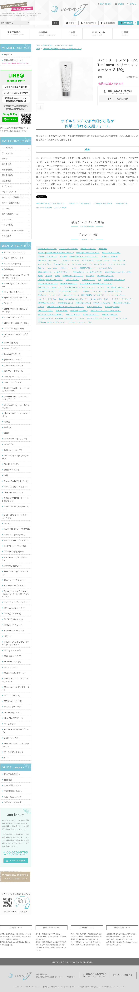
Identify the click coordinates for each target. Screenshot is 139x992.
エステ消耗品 (7, 147)
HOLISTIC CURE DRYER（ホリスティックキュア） (65, 307)
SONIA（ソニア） (72, 279)
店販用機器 (6, 180)
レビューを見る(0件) (44, 207)
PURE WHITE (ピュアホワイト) (92, 295)
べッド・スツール (9, 191)
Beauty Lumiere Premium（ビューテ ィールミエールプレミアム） (84, 299)
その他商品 (6, 236)
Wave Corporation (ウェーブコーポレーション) (62, 48)
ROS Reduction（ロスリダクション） (52, 322)
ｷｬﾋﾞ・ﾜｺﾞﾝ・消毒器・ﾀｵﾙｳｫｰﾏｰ (15, 197)
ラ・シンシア (79, 318)
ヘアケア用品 (7, 225)
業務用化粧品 (7, 169)
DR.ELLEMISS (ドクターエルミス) (50, 287)
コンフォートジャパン (117, 264)
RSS (118, 987)
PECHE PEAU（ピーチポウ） (69, 291)
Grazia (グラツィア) (61, 264)
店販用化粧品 (48, 45)
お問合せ (131, 4)
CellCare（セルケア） (105, 276)
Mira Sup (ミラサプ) (112, 307)
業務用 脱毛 (6, 164)
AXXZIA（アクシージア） (47, 249)
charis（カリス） (119, 260)
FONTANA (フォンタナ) (46, 303)
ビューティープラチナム (47, 299)
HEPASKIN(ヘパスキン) (121, 303)
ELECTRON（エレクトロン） (48, 260)
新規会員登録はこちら (13, 60)
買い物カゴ (130, 23)
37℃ (90, 322)
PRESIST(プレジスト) (83, 303)
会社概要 (119, 4)
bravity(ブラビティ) (65, 303)
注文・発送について (13, 796)
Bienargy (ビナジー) (71, 295)
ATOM (123, 987)
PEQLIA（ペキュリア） (102, 303)
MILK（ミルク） (62, 310)
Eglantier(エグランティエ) (47, 256)
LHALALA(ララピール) (63, 318)
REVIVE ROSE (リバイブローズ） (99, 318)
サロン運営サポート (13, 785)
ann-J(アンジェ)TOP (21, 987)
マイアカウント (90, 23)
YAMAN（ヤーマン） (110, 314)
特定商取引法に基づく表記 (89, 987)
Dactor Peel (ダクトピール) (114, 279)
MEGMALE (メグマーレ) (79, 310)
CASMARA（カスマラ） (71, 260)
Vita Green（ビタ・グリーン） (49, 295)
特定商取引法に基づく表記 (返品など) (50, 203)
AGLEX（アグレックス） (68, 249)
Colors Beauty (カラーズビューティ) (96, 260)
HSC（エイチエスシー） (111, 252)
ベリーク (41, 307)
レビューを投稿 (60, 207)
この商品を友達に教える (103, 203)
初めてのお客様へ (105, 4)
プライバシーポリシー (68, 987)
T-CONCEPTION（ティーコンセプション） (96, 283)
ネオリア (101, 287)
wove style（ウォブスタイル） (88, 252)
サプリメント (7, 186)
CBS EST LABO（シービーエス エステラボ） (96, 268)
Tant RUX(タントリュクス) (47, 283)
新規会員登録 (109, 23)
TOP (38, 45)
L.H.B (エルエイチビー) (109, 256)
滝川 (99, 279)
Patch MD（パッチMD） (47, 291)
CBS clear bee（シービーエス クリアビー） (54, 272)
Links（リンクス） (121, 318)
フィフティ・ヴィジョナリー (122, 299)
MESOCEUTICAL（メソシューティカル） (106, 310)
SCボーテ (63, 256)
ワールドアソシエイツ (77, 322)
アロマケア (6, 208)
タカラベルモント (88, 279)
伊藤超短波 (103, 249)
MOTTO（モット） (73, 314)
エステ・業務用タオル (11, 203)
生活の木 (48, 276)
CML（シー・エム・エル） (48, 268)
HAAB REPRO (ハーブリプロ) (118, 287)
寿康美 (40, 276)
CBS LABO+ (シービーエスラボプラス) (87, 272)
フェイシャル (7, 153)
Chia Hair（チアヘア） (68, 283)
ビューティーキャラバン (116, 295)
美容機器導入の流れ (13, 791)
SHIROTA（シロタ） (45, 310)
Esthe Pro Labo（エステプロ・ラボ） (84, 256)
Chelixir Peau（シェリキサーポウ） (118, 272)
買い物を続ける (121, 203)
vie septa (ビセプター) (113, 291)
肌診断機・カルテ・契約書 (13, 230)
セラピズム (90, 276)
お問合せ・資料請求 (13, 802)
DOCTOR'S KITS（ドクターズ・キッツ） (80, 287)
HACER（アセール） (88, 249)
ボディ (4, 158)
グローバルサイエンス (97, 264)
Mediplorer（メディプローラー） (50, 314)
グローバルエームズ (78, 264)
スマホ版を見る (107, 987)
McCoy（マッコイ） (94, 307)
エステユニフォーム (10, 214)
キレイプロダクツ (44, 264)
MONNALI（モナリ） (91, 314)
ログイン (72, 23)
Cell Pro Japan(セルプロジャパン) (50, 279)
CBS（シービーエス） (68, 268)
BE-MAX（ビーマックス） (92, 291)
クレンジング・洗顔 (64, 45)
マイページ (35, 987)
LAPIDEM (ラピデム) (45, 318)
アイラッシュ (7, 219)
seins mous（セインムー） (73, 276)
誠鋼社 (57, 276)
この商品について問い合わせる (79, 203)
